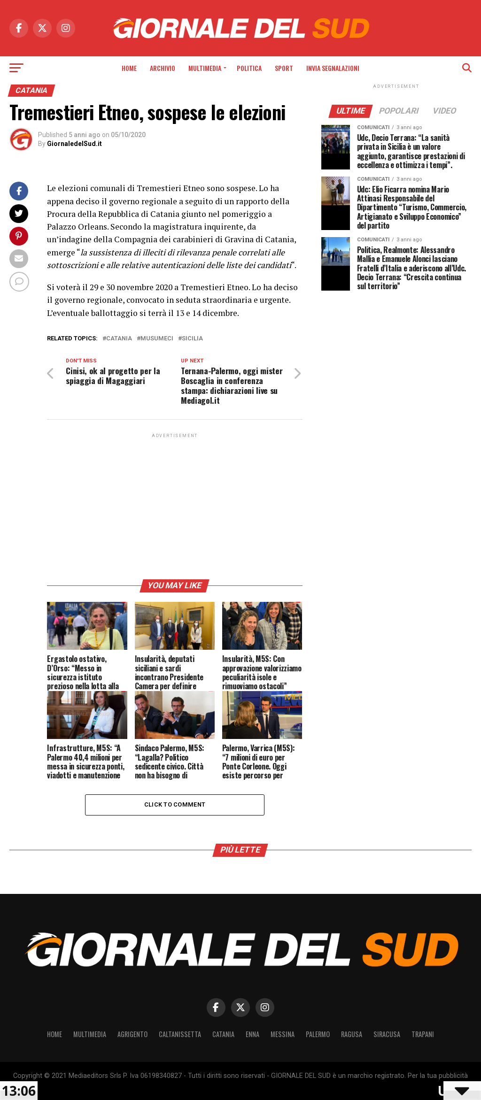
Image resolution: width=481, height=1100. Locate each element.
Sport (284, 68)
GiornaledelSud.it (74, 143)
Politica (249, 68)
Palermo (318, 1034)
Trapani (422, 1034)
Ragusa (351, 1034)
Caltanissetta (180, 1034)
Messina (283, 1034)
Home (129, 68)
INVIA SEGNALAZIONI (332, 68)
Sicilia (192, 339)
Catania (119, 339)
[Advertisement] (174, 505)
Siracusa (386, 1034)
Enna (252, 1034)
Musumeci (156, 339)
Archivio (162, 68)
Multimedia (204, 68)
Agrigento (132, 1034)
